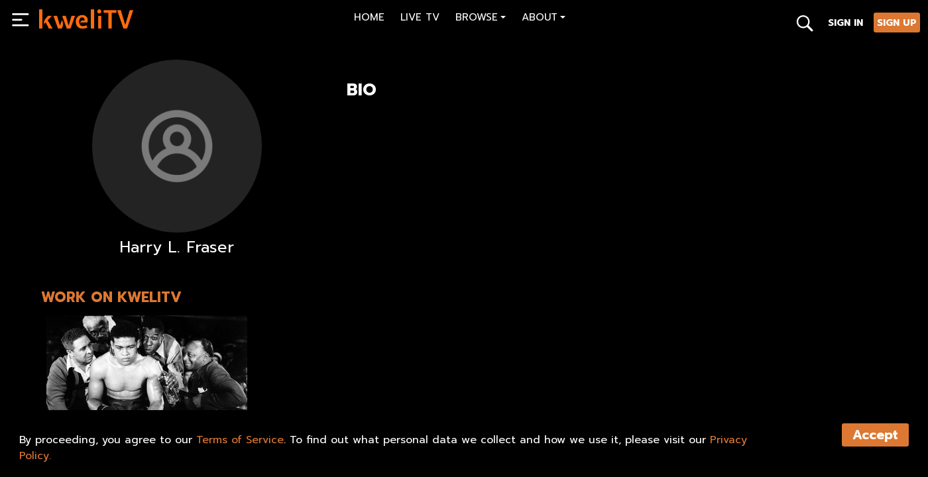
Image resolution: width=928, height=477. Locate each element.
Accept (875, 435)
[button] (480, 18)
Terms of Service (240, 440)
